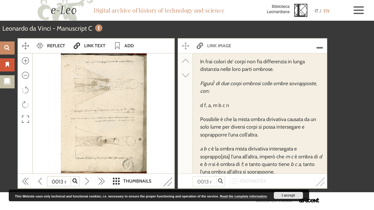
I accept (288, 195)
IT (316, 11)
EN (326, 11)
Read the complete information (243, 196)
